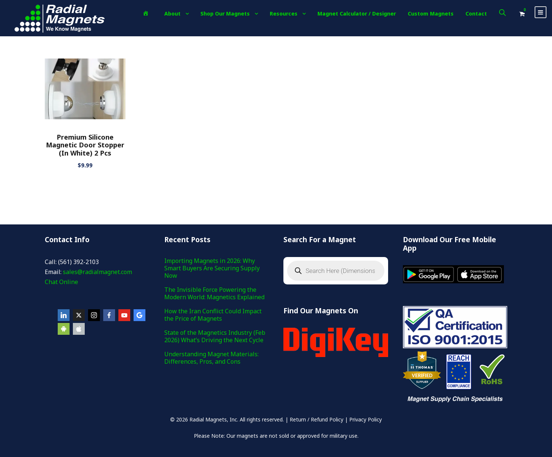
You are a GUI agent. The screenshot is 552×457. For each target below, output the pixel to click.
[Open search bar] (502, 12)
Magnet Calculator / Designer (356, 13)
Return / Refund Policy (316, 419)
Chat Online (61, 282)
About (172, 13)
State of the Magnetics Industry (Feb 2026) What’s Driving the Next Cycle (214, 336)
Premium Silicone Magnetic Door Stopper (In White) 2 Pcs (85, 145)
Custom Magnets (431, 13)
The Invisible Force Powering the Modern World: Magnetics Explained (214, 293)
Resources (283, 13)
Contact (476, 13)
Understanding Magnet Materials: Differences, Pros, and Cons (211, 358)
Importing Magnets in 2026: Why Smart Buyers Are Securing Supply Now (212, 268)
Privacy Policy (365, 419)
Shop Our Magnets (225, 13)
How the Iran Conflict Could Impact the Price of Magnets (213, 315)
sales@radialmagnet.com (97, 272)
